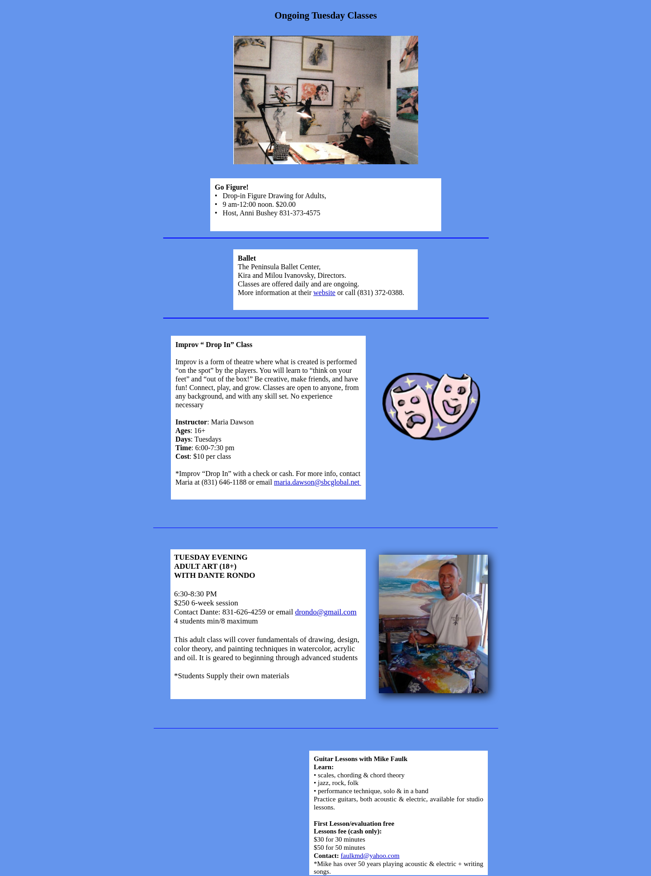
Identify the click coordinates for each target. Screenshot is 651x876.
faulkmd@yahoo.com (370, 855)
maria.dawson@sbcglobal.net (317, 482)
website (324, 292)
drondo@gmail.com (326, 612)
